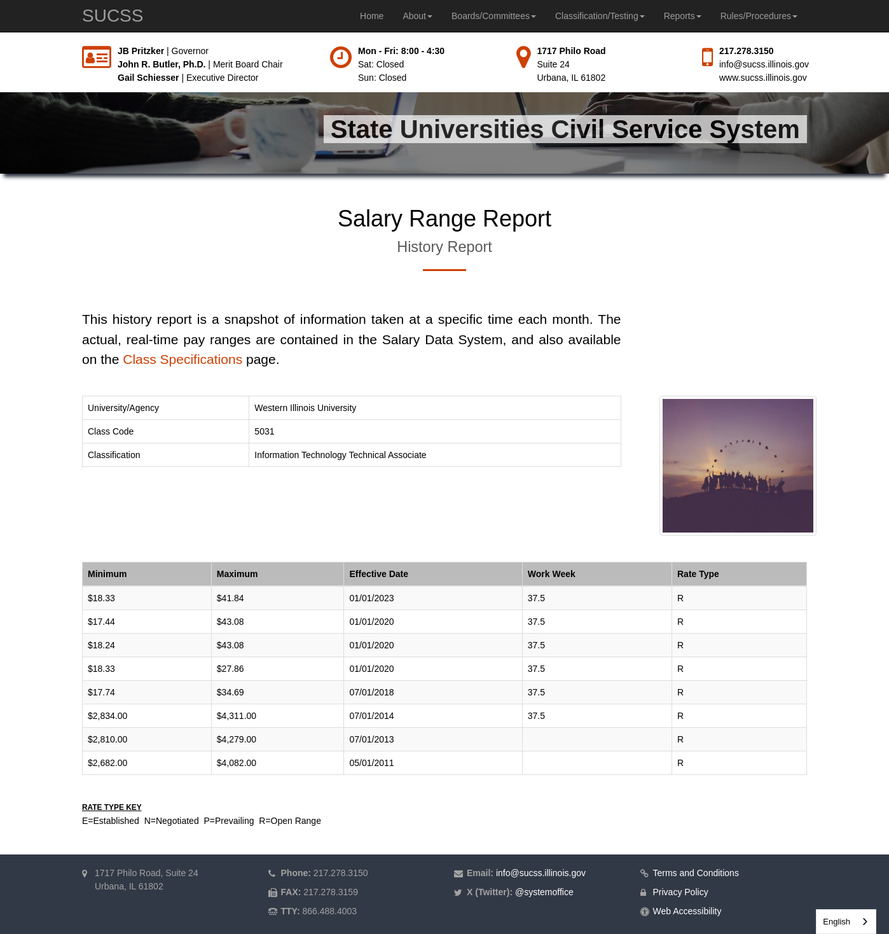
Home (371, 16)
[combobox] (846, 921)
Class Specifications (182, 359)
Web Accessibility (687, 911)
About (417, 16)
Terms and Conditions (696, 873)
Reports (682, 16)
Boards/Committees (493, 16)
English (836, 921)
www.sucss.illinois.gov (763, 78)
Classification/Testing (600, 16)
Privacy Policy (680, 892)
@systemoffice (544, 892)
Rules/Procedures (758, 16)
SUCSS (112, 15)
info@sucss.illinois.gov (764, 64)
